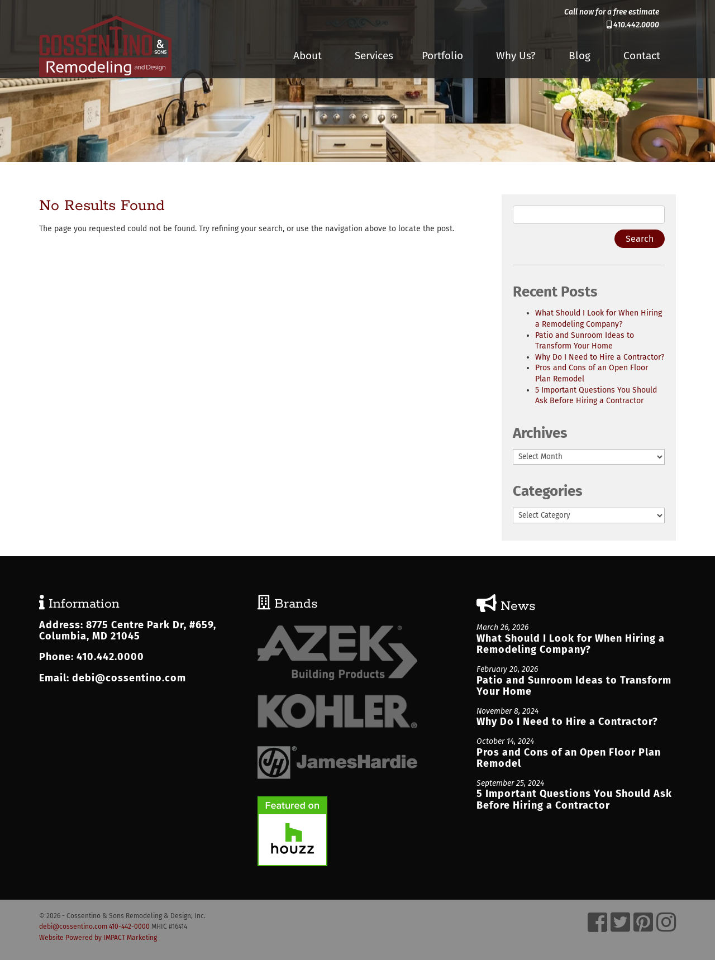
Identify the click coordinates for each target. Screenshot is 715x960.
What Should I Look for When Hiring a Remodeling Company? (570, 644)
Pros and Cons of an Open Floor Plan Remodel (568, 758)
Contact (641, 55)
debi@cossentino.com (129, 678)
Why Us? (516, 55)
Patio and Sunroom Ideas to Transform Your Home (573, 686)
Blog (579, 55)
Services (374, 55)
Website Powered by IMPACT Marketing (98, 938)
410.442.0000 (633, 25)
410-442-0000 (129, 926)
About (307, 55)
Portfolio (442, 55)
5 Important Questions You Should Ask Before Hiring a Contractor (574, 799)
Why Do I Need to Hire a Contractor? (599, 357)
